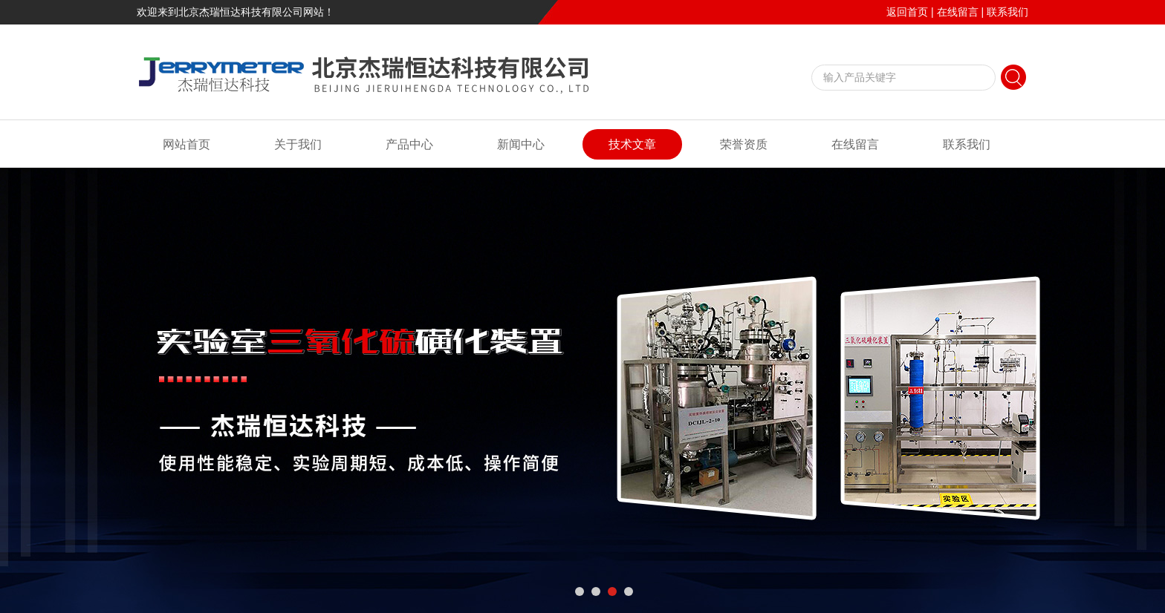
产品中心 (409, 144)
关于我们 (298, 144)
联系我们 (1007, 12)
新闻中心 (521, 144)
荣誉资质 (744, 144)
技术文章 (632, 144)
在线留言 (958, 12)
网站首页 (186, 144)
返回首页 (907, 12)
